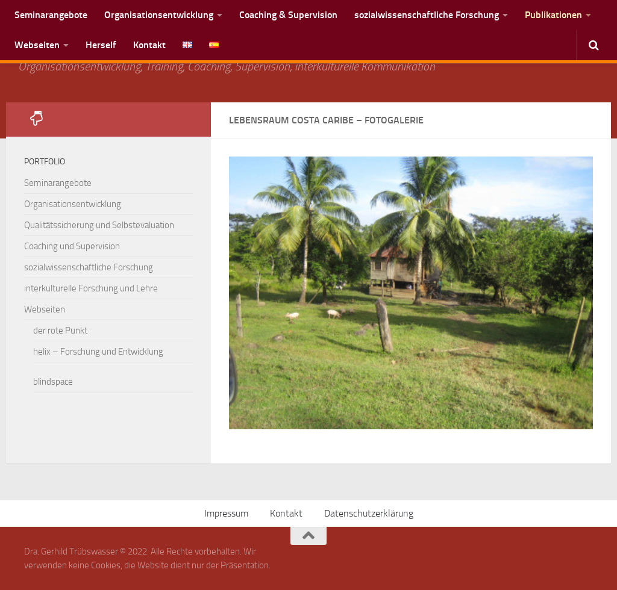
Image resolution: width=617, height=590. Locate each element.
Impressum (226, 513)
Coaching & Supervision (288, 14)
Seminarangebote (50, 14)
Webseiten (37, 45)
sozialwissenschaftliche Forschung (426, 14)
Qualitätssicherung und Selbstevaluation (99, 225)
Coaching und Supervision (72, 246)
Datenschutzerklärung (368, 513)
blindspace (53, 381)
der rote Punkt (60, 330)
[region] (411, 293)
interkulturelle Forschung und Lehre (91, 288)
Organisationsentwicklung (158, 14)
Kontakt (149, 45)
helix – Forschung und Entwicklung (98, 351)
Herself (101, 45)
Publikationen (553, 14)
